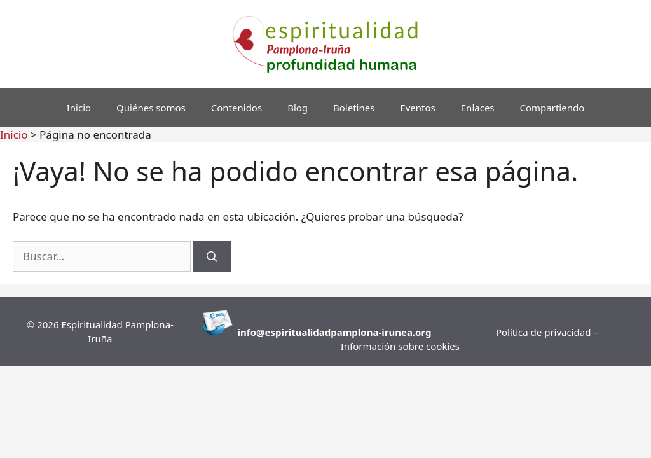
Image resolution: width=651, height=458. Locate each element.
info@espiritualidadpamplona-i (311, 332)
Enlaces (478, 107)
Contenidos (236, 107)
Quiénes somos (151, 107)
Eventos (417, 107)
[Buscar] (212, 256)
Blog (297, 107)
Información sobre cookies (400, 346)
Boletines (353, 107)
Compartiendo (552, 107)
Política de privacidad (544, 332)
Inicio (79, 107)
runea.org (408, 332)
